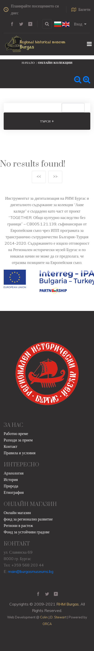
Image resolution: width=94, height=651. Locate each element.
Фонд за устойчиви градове (26, 531)
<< (39, 177)
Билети (80, 9)
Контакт (10, 446)
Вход (80, 24)
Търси (47, 121)
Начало (28, 63)
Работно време (16, 433)
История (11, 479)
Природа (11, 485)
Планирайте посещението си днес (31, 9)
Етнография (14, 492)
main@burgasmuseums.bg (30, 571)
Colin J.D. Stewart (53, 617)
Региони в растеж (18, 525)
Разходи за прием (18, 439)
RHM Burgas (67, 604)
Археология (14, 473)
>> (55, 177)
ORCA (47, 624)
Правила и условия (19, 452)
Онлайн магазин (17, 512)
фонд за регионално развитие (28, 519)
